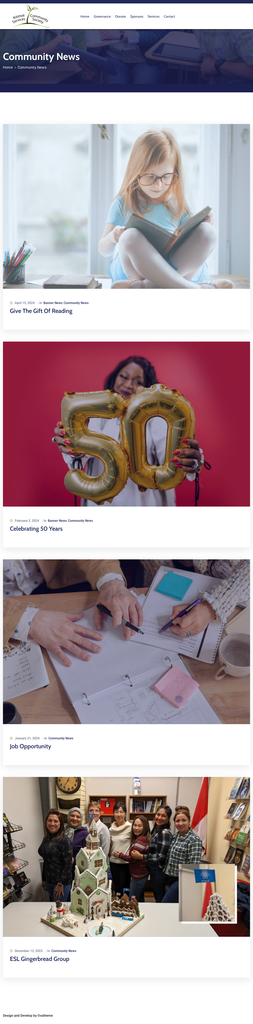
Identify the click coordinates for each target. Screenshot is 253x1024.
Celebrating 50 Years (36, 528)
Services (154, 16)
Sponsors (136, 16)
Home (84, 16)
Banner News (52, 303)
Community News (76, 303)
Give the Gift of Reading (41, 310)
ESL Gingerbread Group (39, 958)
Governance (102, 16)
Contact (169, 16)
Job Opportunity (30, 746)
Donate (120, 16)
